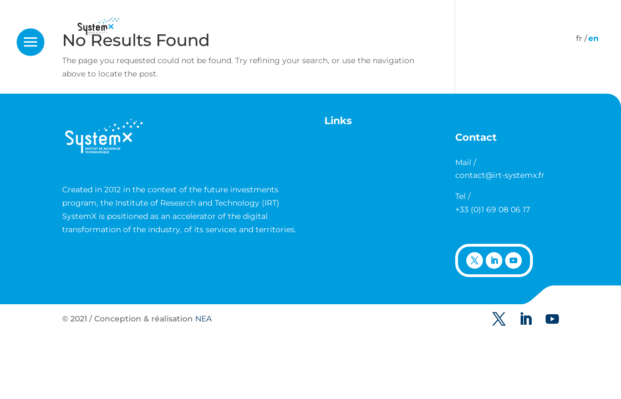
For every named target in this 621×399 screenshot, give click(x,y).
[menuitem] (579, 38)
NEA (203, 319)
